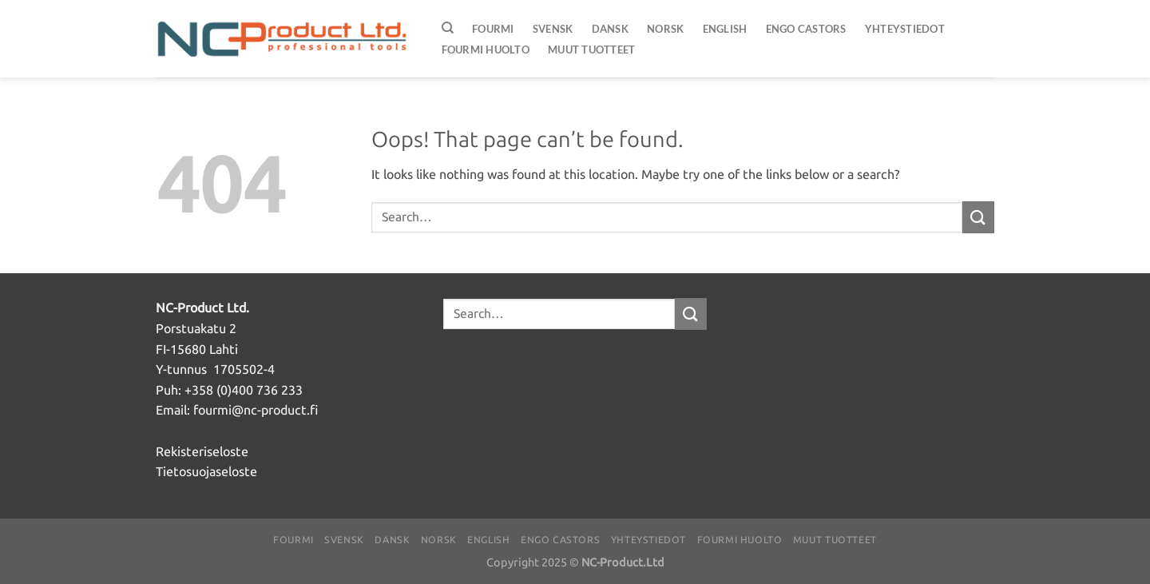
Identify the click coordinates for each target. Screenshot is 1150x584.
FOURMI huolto (485, 49)
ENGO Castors (806, 28)
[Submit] (978, 216)
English (725, 28)
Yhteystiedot (905, 28)
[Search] (447, 28)
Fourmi (493, 28)
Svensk (553, 28)
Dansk (610, 28)
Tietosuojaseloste (206, 471)
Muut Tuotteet (591, 49)
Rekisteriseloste (202, 451)
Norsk (665, 28)
